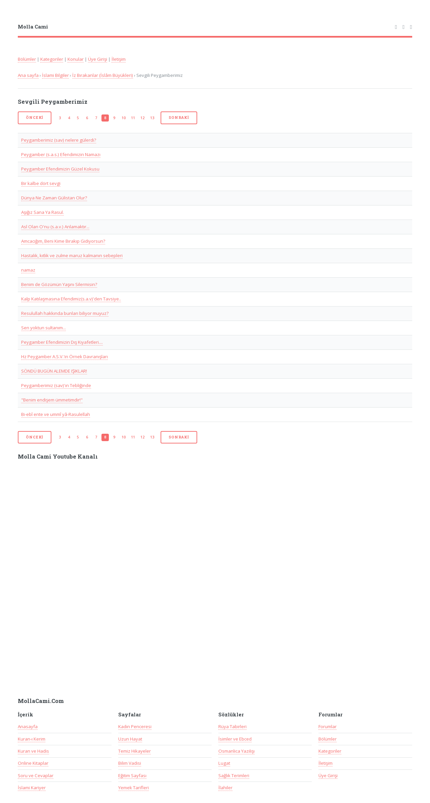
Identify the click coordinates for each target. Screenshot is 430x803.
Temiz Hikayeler (134, 751)
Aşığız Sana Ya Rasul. (42, 212)
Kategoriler (51, 59)
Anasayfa (28, 726)
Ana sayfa (28, 75)
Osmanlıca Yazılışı (236, 751)
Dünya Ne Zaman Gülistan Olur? (54, 198)
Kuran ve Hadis (33, 751)
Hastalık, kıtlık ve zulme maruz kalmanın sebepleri (72, 255)
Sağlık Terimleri (233, 775)
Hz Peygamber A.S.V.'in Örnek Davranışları (64, 356)
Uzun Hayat (130, 739)
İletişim (119, 59)
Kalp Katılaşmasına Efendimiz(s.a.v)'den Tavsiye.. (71, 299)
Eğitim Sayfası (132, 775)
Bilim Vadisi (129, 763)
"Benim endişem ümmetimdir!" (52, 400)
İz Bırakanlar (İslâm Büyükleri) (102, 75)
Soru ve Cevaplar (35, 775)
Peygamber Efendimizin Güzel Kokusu (60, 169)
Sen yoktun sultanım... (43, 328)
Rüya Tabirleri (232, 726)
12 (142, 117)
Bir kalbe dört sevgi (40, 183)
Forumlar (327, 726)
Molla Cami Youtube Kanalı (58, 456)
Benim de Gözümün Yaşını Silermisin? (59, 284)
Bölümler (27, 59)
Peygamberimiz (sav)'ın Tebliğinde (56, 385)
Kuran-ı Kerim (31, 739)
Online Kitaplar (33, 763)
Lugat (224, 763)
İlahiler (225, 788)
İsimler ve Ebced (235, 739)
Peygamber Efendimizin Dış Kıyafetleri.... (62, 342)
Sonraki (179, 117)
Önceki (34, 117)
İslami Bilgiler (55, 75)
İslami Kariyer (32, 788)
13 (152, 117)
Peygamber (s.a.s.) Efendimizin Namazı (60, 154)
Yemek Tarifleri (133, 788)
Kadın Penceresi (135, 726)
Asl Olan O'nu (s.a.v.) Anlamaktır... (55, 227)
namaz (28, 270)
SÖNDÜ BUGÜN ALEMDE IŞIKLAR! (54, 371)
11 (133, 117)
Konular (76, 59)
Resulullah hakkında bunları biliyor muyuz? (65, 313)
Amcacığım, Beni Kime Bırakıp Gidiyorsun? (63, 241)
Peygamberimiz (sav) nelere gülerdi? (58, 140)
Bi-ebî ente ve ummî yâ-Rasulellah (55, 414)
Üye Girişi (97, 59)
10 (124, 117)
